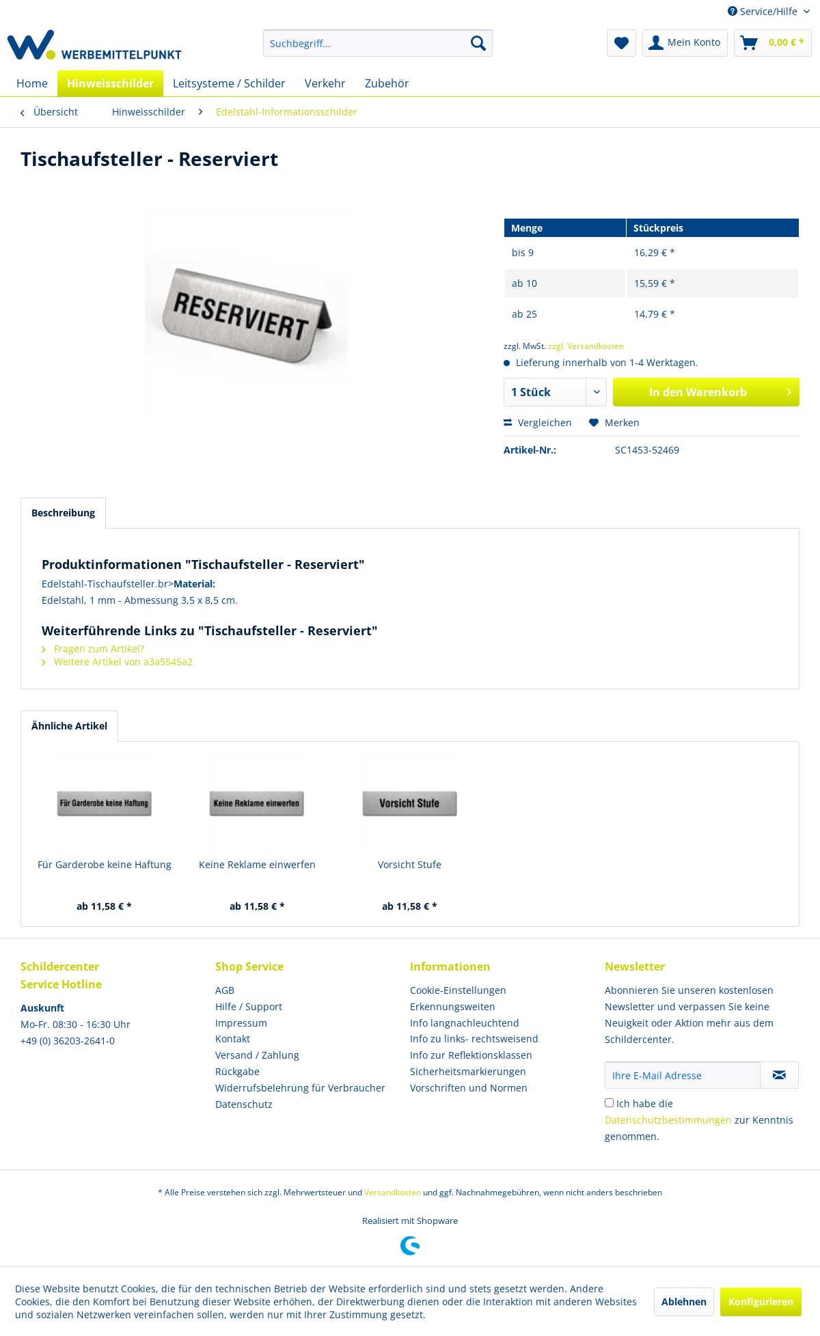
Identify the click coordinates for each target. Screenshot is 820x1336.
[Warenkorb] (773, 43)
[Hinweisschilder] (110, 83)
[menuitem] (378, 43)
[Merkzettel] (621, 43)
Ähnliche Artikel (69, 725)
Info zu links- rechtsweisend (474, 1038)
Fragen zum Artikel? (93, 648)
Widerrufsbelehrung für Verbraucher (300, 1087)
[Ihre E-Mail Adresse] (683, 1075)
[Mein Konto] (685, 43)
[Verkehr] (325, 83)
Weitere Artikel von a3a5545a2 (117, 661)
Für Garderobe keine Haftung (105, 864)
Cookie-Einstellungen (458, 990)
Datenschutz (244, 1104)
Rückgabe (237, 1071)
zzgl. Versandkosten (586, 346)
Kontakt (232, 1038)
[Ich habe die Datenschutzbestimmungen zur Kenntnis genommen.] (609, 1102)
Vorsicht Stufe (409, 864)
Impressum (241, 1022)
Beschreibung (63, 512)
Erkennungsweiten (452, 1006)
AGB (224, 990)
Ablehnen (684, 1301)
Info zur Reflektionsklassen (471, 1054)
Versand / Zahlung (257, 1054)
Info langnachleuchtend (464, 1022)
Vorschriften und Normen (469, 1087)
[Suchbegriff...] (378, 43)
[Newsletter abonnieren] (779, 1075)
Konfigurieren (760, 1301)
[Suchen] (478, 43)
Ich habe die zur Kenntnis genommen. (699, 1120)
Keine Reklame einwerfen (257, 864)
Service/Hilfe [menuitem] (764, 11)
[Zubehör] (387, 83)
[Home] (32, 83)
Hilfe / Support (248, 1006)
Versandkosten (392, 1192)
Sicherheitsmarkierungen (468, 1071)
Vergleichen (538, 422)
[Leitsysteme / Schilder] (229, 83)
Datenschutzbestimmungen (668, 1119)
